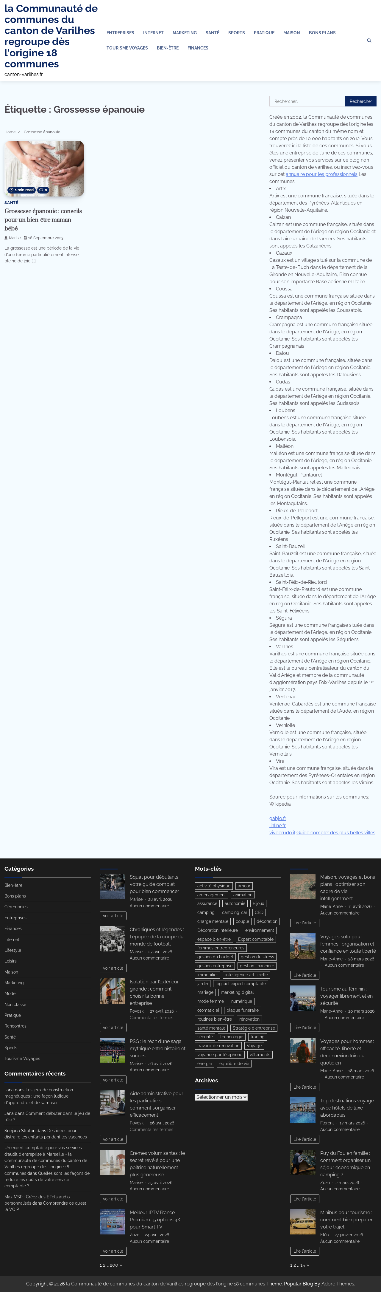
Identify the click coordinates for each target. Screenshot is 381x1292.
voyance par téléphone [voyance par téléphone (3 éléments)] (219, 1056)
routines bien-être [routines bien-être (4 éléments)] (214, 1020)
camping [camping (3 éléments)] (206, 912)
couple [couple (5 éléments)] (242, 921)
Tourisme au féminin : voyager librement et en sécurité (346, 996)
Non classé (15, 1004)
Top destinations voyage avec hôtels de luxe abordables (347, 1108)
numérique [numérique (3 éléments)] (241, 1002)
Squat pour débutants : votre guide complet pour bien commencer (155, 884)
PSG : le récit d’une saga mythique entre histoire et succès (157, 1049)
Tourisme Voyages (127, 48)
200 (114, 1265)
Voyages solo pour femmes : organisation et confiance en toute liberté (348, 944)
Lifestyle (12, 950)
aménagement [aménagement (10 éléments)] (211, 894)
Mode (9, 993)
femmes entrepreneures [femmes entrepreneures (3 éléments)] (220, 948)
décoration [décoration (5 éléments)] (267, 921)
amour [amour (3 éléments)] (244, 885)
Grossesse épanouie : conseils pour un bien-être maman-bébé (39, 220)
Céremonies (16, 906)
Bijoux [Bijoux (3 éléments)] (258, 903)
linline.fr (277, 825)
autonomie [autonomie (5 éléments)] (235, 903)
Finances (198, 48)
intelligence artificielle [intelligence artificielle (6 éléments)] (246, 975)
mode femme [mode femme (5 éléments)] (210, 1002)
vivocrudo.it (282, 832)
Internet (153, 32)
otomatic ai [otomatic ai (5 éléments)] (208, 1011)
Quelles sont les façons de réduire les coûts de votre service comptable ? (47, 1180)
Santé (212, 32)
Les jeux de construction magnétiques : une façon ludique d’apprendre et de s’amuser (38, 1096)
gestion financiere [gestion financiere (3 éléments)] (257, 966)
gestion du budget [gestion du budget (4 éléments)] (215, 957)
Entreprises (120, 32)
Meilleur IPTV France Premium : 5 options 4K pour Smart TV (155, 1220)
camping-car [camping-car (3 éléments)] (234, 912)
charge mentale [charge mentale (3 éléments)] (212, 921)
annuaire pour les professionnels (321, 174)
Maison (291, 32)
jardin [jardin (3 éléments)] (202, 984)
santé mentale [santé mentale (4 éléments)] (211, 1029)
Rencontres (15, 1026)
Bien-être (168, 48)
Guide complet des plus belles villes (335, 832)
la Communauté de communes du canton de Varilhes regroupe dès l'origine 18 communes (51, 36)
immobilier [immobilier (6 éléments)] (207, 975)
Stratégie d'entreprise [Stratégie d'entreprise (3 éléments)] (254, 1029)
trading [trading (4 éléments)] (258, 1038)
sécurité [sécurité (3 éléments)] (205, 1038)
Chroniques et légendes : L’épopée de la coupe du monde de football (157, 937)
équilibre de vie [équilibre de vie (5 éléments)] (234, 1065)
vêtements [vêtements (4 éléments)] (260, 1056)
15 (302, 1265)
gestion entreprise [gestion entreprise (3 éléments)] (214, 966)
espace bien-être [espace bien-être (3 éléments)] (214, 939)
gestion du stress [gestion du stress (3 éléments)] (257, 957)
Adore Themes (337, 1284)
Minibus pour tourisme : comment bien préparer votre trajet (346, 1220)
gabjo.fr (277, 818)
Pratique (264, 32)
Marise (12, 237)
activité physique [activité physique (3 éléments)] (213, 885)
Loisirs (10, 961)
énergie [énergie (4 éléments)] (204, 1065)
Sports (236, 32)
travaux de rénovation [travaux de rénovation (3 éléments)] (218, 1047)
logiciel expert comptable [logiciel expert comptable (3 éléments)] (241, 984)
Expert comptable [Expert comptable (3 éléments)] (256, 939)
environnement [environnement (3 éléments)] (259, 930)
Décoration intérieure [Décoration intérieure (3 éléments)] (217, 930)
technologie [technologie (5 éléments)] (231, 1038)
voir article (113, 915)
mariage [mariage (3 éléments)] (205, 993)
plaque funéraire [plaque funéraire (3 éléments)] (243, 1011)
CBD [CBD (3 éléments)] (259, 912)
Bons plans (322, 32)
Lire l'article (304, 922)
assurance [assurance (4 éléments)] (207, 903)
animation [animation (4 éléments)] (242, 894)
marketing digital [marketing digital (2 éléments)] (237, 993)
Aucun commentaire (149, 905)
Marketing (185, 32)
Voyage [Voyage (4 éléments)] (254, 1047)
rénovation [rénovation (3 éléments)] (249, 1020)
